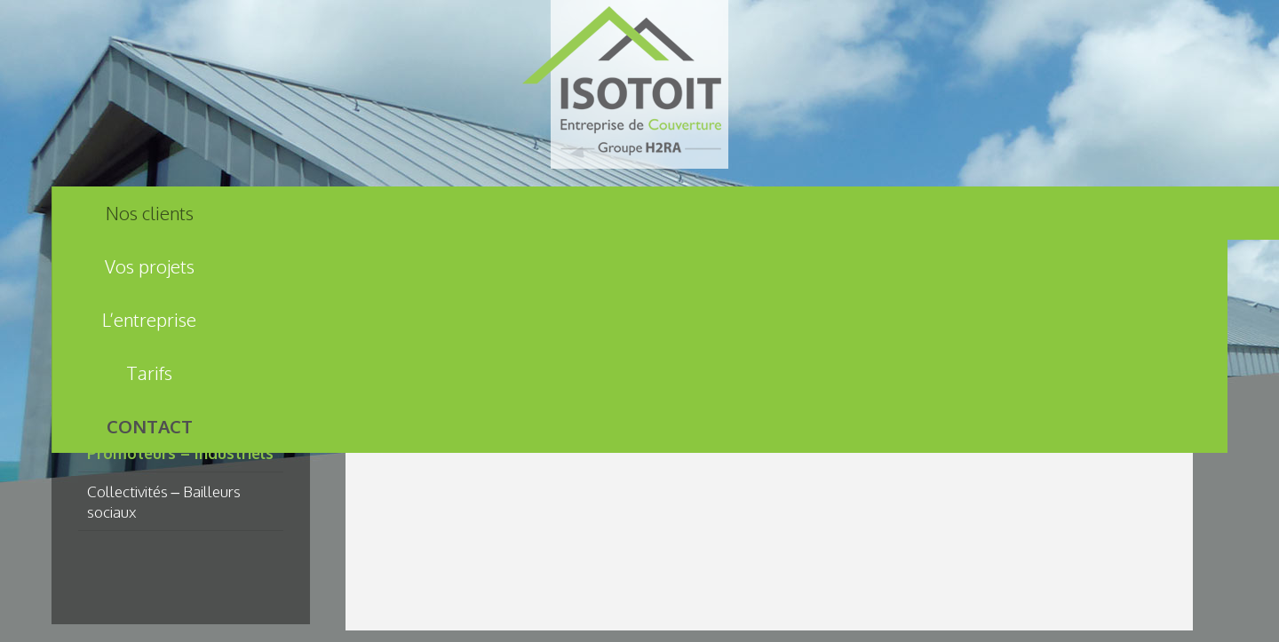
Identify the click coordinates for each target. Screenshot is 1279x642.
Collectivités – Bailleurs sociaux (164, 501)
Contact (934, 213)
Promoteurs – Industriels (180, 453)
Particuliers (124, 414)
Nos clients (150, 213)
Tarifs (738, 213)
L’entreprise (542, 213)
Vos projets (346, 213)
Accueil (398, 315)
